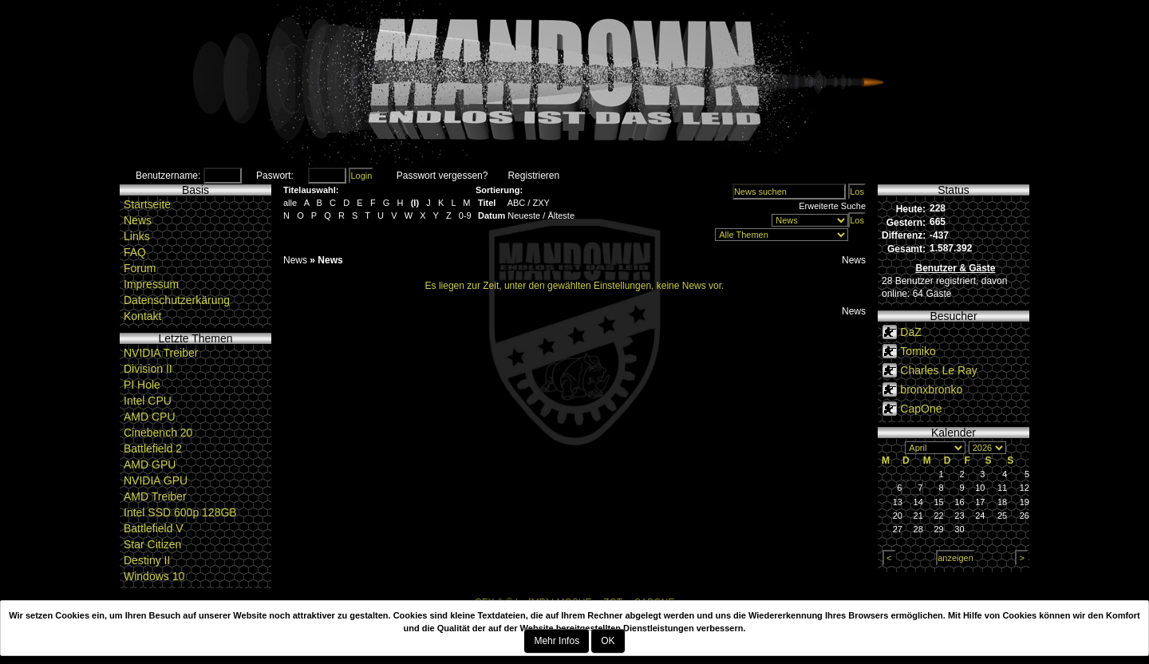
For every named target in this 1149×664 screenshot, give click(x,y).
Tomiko (917, 351)
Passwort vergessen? (442, 175)
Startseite (147, 204)
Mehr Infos (556, 640)
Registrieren (533, 175)
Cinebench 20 (158, 432)
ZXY (540, 203)
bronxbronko (931, 389)
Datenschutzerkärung (177, 300)
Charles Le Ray (938, 370)
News (138, 220)
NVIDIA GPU (156, 480)
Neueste (523, 215)
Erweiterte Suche (832, 206)
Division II (148, 368)
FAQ (135, 252)
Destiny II (147, 560)
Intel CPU (148, 400)
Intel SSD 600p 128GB (180, 512)
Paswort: (275, 175)
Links (137, 236)
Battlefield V (154, 528)
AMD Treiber (155, 496)
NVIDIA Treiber (161, 352)
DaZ (910, 332)
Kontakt (142, 316)
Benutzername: (168, 175)
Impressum (151, 284)
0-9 (465, 215)
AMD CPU (150, 416)
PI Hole (142, 384)
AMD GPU (150, 464)
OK (607, 640)
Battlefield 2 (153, 448)
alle (290, 203)
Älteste (560, 215)
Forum (140, 268)
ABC (516, 203)
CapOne (921, 408)
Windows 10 (154, 576)
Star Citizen (152, 544)
